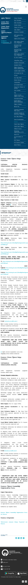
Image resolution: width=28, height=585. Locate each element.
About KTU (16, 134)
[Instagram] (26, 581)
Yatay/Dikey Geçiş (18, 60)
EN (27, 1)
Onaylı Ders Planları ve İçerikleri (19, 87)
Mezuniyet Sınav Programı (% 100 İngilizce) (17, 50)
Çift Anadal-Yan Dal (18, 73)
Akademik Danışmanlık (19, 62)
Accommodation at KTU (18, 137)
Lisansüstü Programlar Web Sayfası (19, 110)
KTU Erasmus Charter (19, 142)
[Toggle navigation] (26, 6)
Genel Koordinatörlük (18, 119)
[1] (1, 352)
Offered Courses (18, 128)
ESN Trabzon (17, 140)
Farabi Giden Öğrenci (19, 124)
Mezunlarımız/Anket (18, 98)
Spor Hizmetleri (17, 20)
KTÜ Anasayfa (13, 1)
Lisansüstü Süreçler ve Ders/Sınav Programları (19, 113)
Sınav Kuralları (17, 90)
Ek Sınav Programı (18, 57)
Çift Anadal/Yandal (18, 84)
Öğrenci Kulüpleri (18, 104)
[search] (24, 1)
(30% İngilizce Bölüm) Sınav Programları (19, 42)
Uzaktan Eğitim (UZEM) (19, 70)
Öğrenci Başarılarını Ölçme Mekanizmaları (19, 68)
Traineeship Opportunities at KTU (19, 131)
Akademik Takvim (18, 65)
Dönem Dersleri (17, 80)
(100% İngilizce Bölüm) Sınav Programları (19, 54)
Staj (15, 92)
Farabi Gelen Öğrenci (19, 126)
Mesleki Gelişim (17, 25)
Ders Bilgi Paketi (18, 77)
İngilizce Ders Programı (19, 38)
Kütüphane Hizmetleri (19, 32)
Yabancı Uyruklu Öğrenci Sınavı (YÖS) (19, 95)
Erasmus (16, 121)
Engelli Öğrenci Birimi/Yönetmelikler (18, 101)
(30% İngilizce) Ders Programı (18, 35)
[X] (23, 581)
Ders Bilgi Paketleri (18, 116)
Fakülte (19, 1)
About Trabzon (17, 144)
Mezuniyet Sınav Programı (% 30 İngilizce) (17, 46)
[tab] (6, 18)
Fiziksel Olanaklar (18, 18)
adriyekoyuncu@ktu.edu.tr (11, 450)
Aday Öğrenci (17, 29)
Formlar (16, 75)
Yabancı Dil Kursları (18, 27)
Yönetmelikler (17, 82)
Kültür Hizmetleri (17, 22)
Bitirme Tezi (16, 106)
